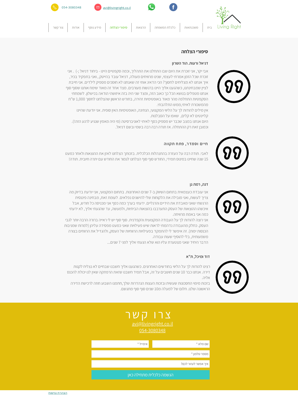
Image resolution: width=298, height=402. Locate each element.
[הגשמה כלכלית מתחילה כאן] (150, 374)
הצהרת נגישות (57, 393)
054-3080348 (71, 7)
